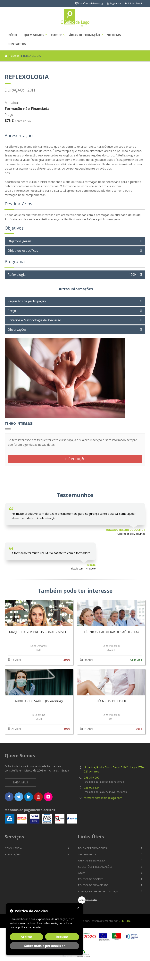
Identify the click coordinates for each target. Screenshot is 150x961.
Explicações (13, 854)
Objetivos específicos (23, 250)
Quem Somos (34, 35)
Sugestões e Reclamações (95, 866)
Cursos (56, 35)
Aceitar (26, 937)
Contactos (16, 44)
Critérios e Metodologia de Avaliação (34, 320)
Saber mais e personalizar (44, 946)
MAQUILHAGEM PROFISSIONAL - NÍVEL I (39, 632)
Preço (12, 311)
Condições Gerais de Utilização (98, 891)
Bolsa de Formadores (92, 848)
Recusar (62, 937)
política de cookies (30, 927)
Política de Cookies (90, 879)
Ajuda (81, 873)
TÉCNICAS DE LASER (111, 701)
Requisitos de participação (27, 301)
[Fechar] (79, 907)
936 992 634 (91, 787)
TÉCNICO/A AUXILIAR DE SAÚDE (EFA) (111, 632)
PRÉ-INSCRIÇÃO (75, 459)
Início (12, 35)
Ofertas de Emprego (91, 860)
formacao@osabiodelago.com (103, 798)
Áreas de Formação (84, 35)
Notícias (114, 35)
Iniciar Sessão (134, 3)
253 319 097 (91, 777)
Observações (17, 329)
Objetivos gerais (19, 241)
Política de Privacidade (93, 885)
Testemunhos (87, 854)
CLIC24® (124, 921)
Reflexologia (73, 274)
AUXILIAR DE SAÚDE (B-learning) (39, 701)
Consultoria (13, 848)
